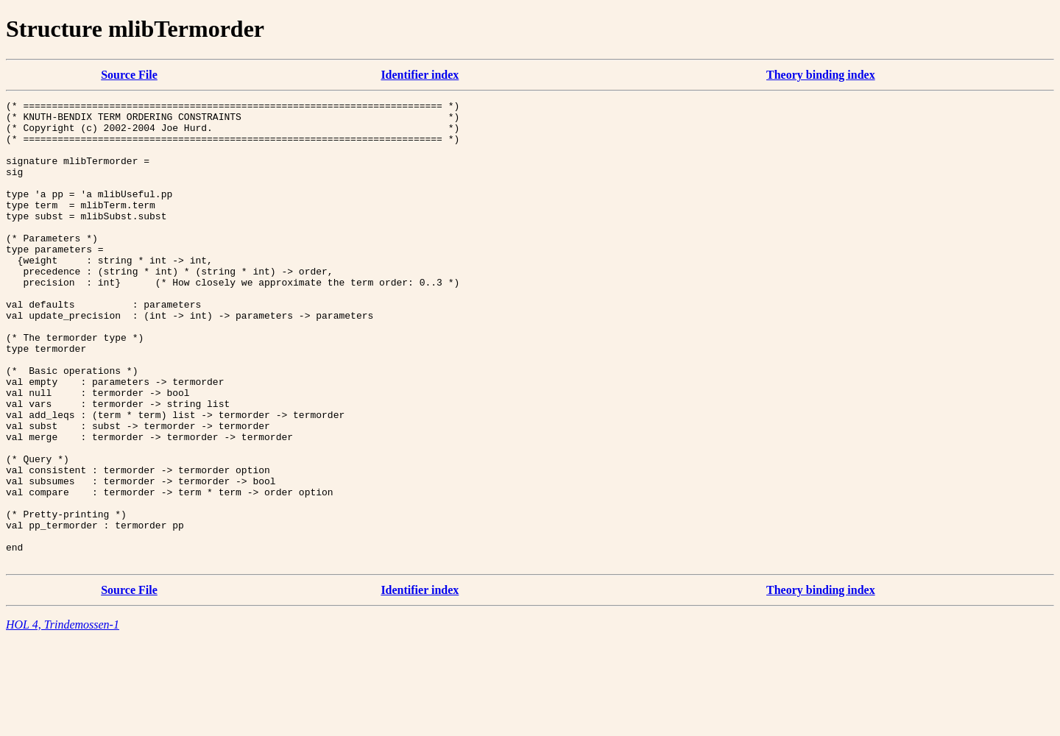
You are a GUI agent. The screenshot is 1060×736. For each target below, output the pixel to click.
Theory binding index (820, 74)
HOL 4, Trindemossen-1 (62, 717)
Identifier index (420, 74)
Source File (129, 74)
